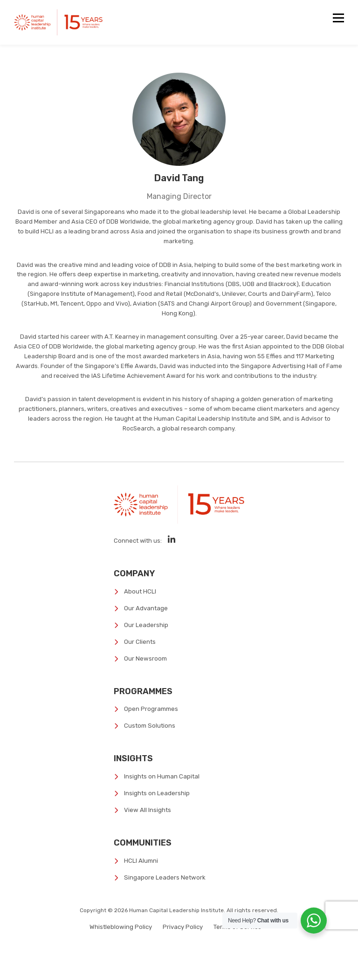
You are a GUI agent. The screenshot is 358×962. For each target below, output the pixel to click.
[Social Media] (171, 539)
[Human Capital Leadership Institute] (58, 22)
